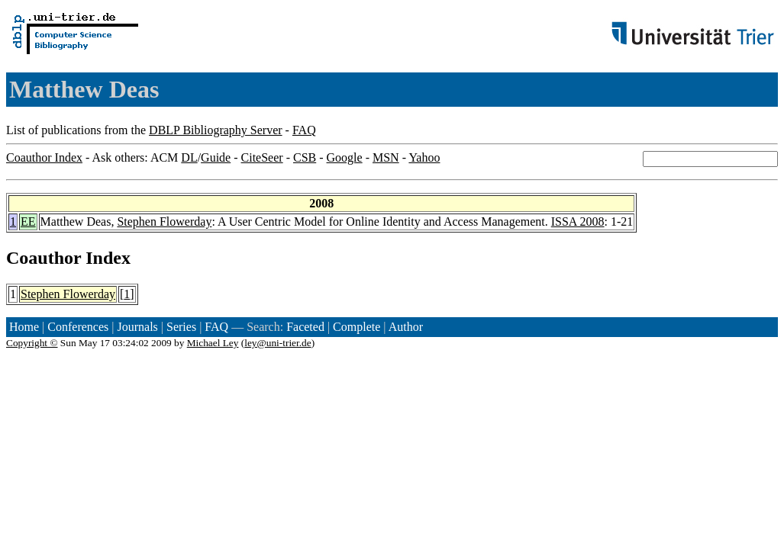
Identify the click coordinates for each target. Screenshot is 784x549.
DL (189, 157)
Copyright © (32, 342)
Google (345, 157)
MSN (386, 157)
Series (181, 326)
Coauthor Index (44, 157)
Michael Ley (213, 342)
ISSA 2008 (578, 221)
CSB (304, 157)
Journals (137, 326)
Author (406, 326)
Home (24, 326)
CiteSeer (262, 157)
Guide (216, 157)
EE (28, 221)
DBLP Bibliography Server (215, 130)
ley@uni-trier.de (277, 342)
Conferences (77, 326)
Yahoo (424, 157)
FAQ (304, 130)
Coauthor (43, 258)
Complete (356, 326)
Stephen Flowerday (164, 221)
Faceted (305, 326)
